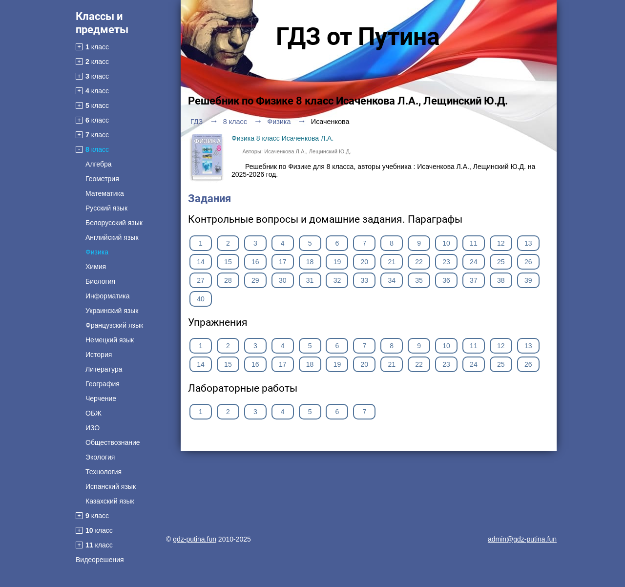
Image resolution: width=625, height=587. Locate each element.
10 (446, 243)
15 (228, 262)
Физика (96, 252)
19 (337, 262)
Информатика (107, 296)
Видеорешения (100, 560)
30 (283, 280)
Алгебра (98, 164)
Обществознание (112, 442)
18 (310, 262)
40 (201, 299)
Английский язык (112, 237)
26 (528, 262)
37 (474, 280)
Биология (100, 281)
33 (365, 280)
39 (528, 280)
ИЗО (92, 428)
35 (419, 280)
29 (255, 280)
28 (228, 280)
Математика (104, 193)
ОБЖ (93, 413)
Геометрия (102, 179)
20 (365, 262)
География (102, 384)
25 (501, 262)
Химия (95, 267)
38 (501, 280)
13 (528, 243)
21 (392, 262)
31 (310, 280)
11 (474, 243)
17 (283, 262)
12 (501, 243)
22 (419, 262)
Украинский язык (111, 310)
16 (255, 262)
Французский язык (114, 325)
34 (392, 280)
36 (446, 280)
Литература (103, 369)
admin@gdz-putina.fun (522, 539)
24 (474, 262)
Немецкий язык (109, 340)
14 (201, 262)
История (98, 354)
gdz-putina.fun (194, 539)
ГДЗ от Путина (358, 36)
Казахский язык (109, 501)
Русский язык (106, 208)
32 (337, 280)
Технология (103, 472)
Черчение (100, 398)
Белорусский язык (114, 223)
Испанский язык (110, 486)
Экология (100, 457)
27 (201, 280)
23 (446, 262)
